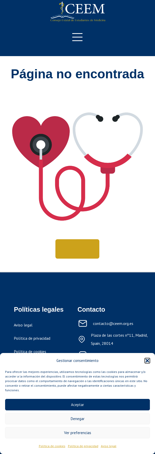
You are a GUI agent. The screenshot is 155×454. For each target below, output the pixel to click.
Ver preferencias (77, 432)
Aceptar (77, 404)
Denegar (78, 418)
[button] (147, 360)
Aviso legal (108, 446)
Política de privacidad (83, 446)
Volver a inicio (77, 249)
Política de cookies (52, 446)
